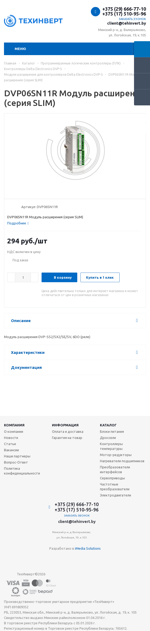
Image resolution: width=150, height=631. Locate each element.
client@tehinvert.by (126, 23)
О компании (13, 431)
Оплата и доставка (67, 431)
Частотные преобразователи (114, 486)
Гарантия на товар (67, 437)
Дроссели (108, 437)
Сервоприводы (112, 478)
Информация (65, 425)
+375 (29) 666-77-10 (124, 8)
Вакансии (11, 450)
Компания (14, 425)
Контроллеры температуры (111, 446)
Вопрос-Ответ (16, 462)
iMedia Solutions (88, 548)
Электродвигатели (115, 495)
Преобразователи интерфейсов (115, 469)
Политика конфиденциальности (22, 470)
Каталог (108, 425)
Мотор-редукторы (116, 455)
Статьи (10, 444)
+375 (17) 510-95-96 (124, 13)
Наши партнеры (17, 456)
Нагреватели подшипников (122, 461)
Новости (11, 437)
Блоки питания (112, 431)
